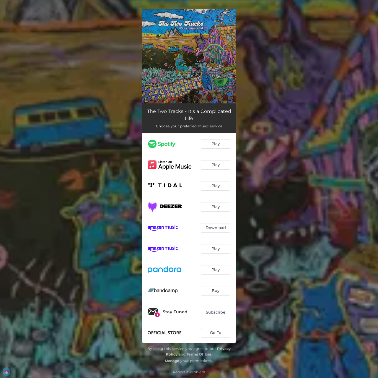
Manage (172, 360)
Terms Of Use (199, 354)
